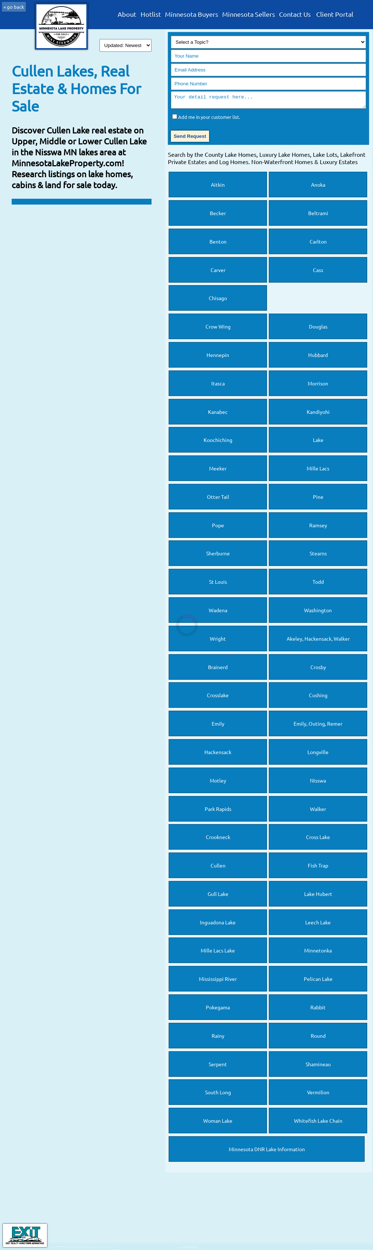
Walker (318, 811)
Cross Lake (318, 839)
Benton (218, 243)
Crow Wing (218, 328)
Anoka (318, 186)
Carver (218, 272)
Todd (318, 584)
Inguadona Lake (218, 924)
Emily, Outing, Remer (318, 725)
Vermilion (318, 1094)
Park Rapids (218, 811)
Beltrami (318, 215)
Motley (218, 782)
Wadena (218, 612)
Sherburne (218, 555)
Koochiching (218, 442)
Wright (218, 640)
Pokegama (218, 1009)
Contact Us (295, 14)
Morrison (318, 385)
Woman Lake (217, 1122)
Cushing (318, 697)
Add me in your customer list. (209, 119)
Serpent (218, 1066)
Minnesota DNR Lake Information (267, 1151)
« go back (14, 7)
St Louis (218, 584)
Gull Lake (218, 896)
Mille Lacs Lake (218, 952)
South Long (218, 1094)
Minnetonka (318, 952)
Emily (218, 725)
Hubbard (318, 357)
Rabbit (318, 1009)
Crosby (318, 669)
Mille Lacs (318, 470)
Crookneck (218, 839)
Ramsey (318, 527)
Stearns (318, 555)
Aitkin (218, 186)
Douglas (318, 328)
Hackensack (217, 754)
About (127, 14)
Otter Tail (218, 499)
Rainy (218, 1037)
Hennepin (218, 357)
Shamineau (318, 1066)
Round (318, 1037)
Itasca (218, 385)
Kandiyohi (318, 414)
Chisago (218, 300)
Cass (318, 272)
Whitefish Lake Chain (318, 1122)
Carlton (318, 243)
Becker (218, 215)
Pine (318, 499)
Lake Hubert (318, 896)
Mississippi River (218, 981)
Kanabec (218, 414)
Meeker (218, 470)
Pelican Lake (318, 981)
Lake (318, 442)
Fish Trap (318, 867)
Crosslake (218, 697)
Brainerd (218, 669)
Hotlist (151, 14)
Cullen (218, 867)
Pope (218, 527)
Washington (318, 612)
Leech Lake (318, 924)
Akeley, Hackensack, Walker (318, 640)
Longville (318, 754)
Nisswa (318, 782)
